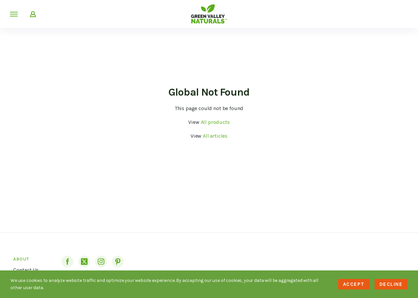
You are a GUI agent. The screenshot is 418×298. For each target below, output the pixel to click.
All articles (215, 136)
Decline (391, 284)
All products (215, 122)
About (21, 259)
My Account (32, 14)
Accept (354, 284)
